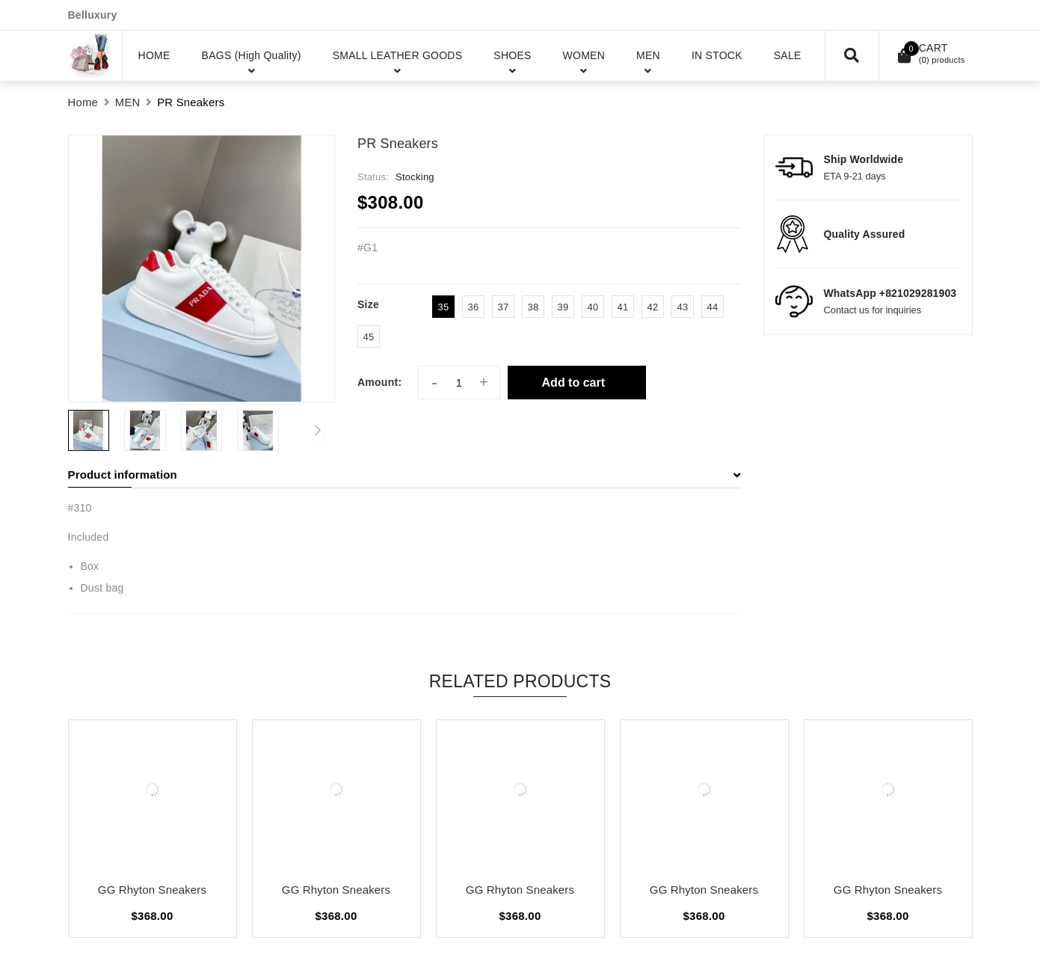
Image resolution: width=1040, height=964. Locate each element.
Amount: (379, 382)
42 (653, 307)
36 (473, 307)
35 (443, 307)
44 (713, 307)
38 (533, 307)
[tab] (404, 475)
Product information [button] (404, 474)
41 (623, 307)
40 (593, 307)
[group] (202, 268)
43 (683, 307)
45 (369, 337)
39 (563, 307)
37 (503, 307)
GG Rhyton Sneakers (152, 889)
